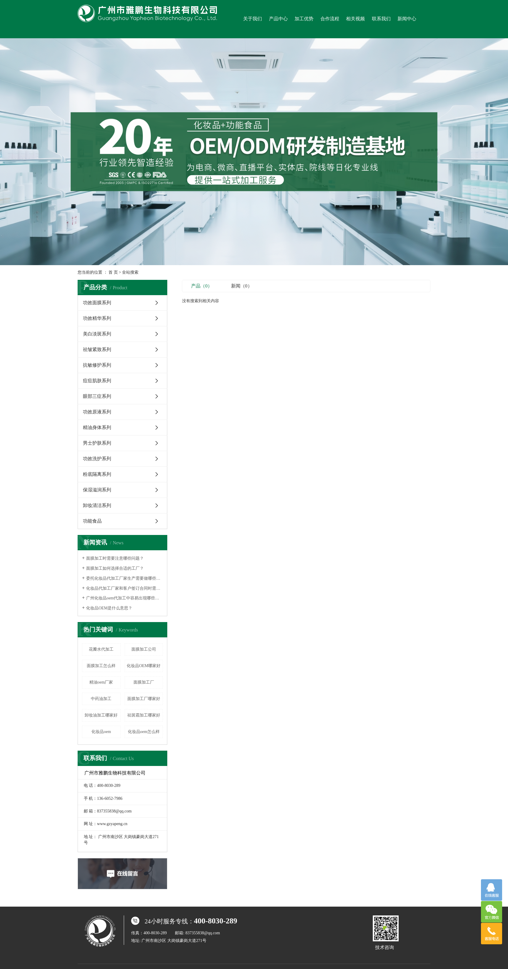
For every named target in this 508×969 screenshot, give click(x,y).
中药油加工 (101, 699)
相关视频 (355, 18)
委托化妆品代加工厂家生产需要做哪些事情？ (124, 578)
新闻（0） (241, 285)
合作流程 (329, 18)
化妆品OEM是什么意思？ (109, 608)
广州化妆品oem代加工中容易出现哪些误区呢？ (124, 598)
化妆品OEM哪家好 (144, 666)
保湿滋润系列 (97, 489)
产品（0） (201, 285)
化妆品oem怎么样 (144, 731)
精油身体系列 (97, 427)
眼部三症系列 (97, 396)
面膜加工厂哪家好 (143, 699)
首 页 (113, 272)
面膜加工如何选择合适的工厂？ (115, 568)
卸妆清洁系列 (97, 505)
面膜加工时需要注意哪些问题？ (115, 558)
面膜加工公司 (143, 649)
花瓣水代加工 (101, 649)
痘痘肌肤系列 (97, 380)
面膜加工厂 (143, 682)
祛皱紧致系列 (97, 349)
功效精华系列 (97, 318)
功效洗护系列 (97, 458)
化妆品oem (101, 731)
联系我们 (381, 18)
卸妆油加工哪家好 (101, 715)
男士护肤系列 (97, 443)
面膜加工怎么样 (101, 666)
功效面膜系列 (97, 302)
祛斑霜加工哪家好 (143, 715)
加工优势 (304, 18)
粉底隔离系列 (97, 474)
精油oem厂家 (101, 682)
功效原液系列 (97, 411)
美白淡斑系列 (97, 333)
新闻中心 (406, 18)
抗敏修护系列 (97, 365)
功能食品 (92, 520)
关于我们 (252, 18)
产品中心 (278, 18)
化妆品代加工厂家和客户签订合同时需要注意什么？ (124, 588)
